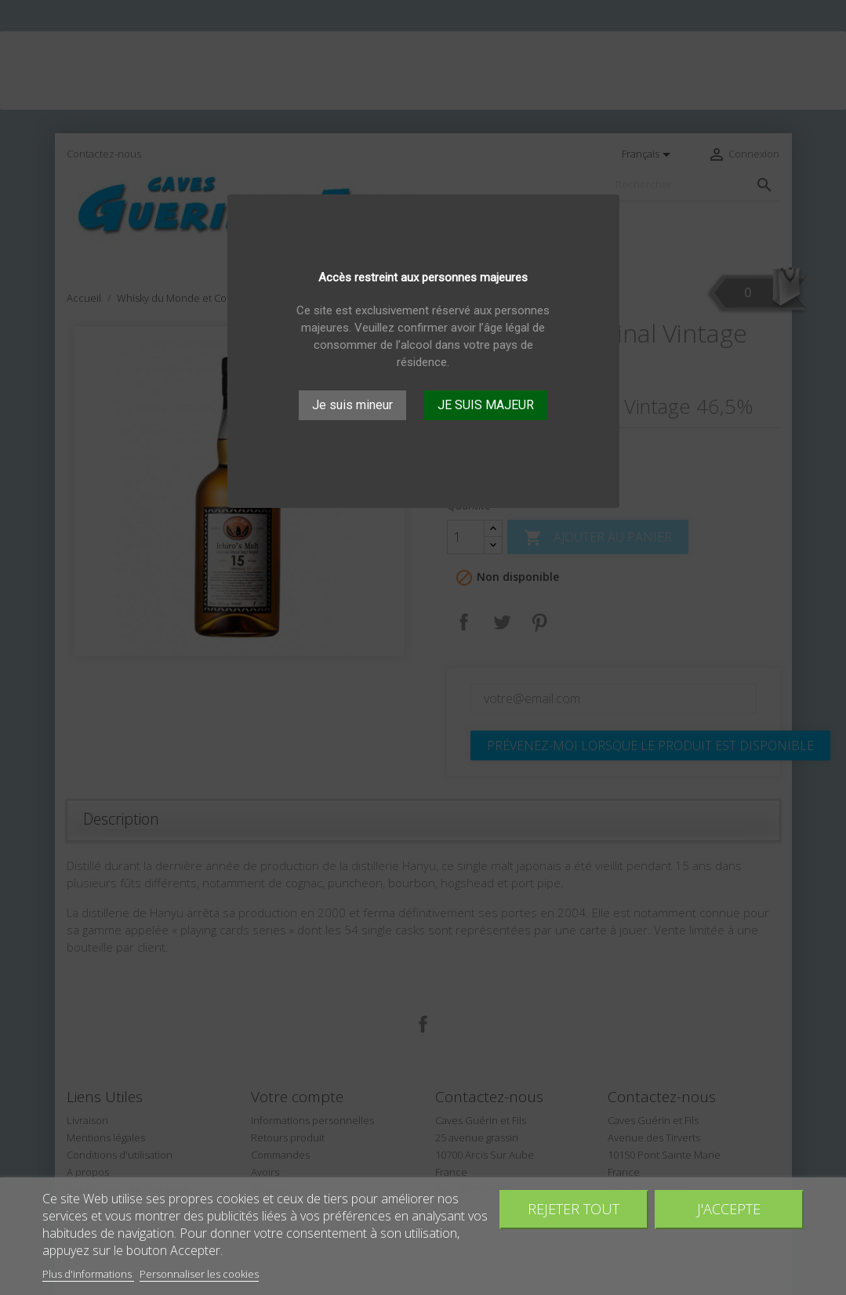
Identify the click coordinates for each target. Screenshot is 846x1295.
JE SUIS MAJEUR (486, 404)
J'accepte (729, 1208)
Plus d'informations (88, 1274)
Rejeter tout (573, 1208)
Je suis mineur (352, 404)
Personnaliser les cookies (199, 1274)
